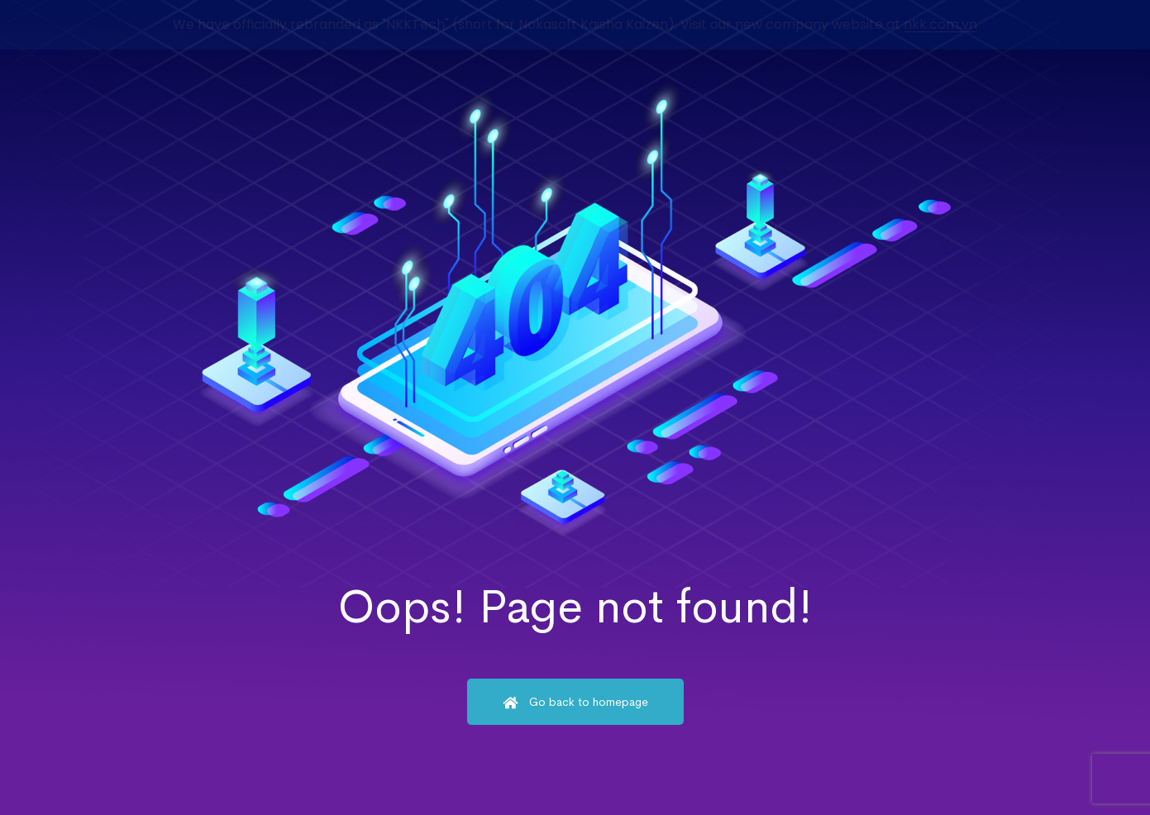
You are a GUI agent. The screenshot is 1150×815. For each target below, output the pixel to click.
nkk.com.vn (940, 24)
